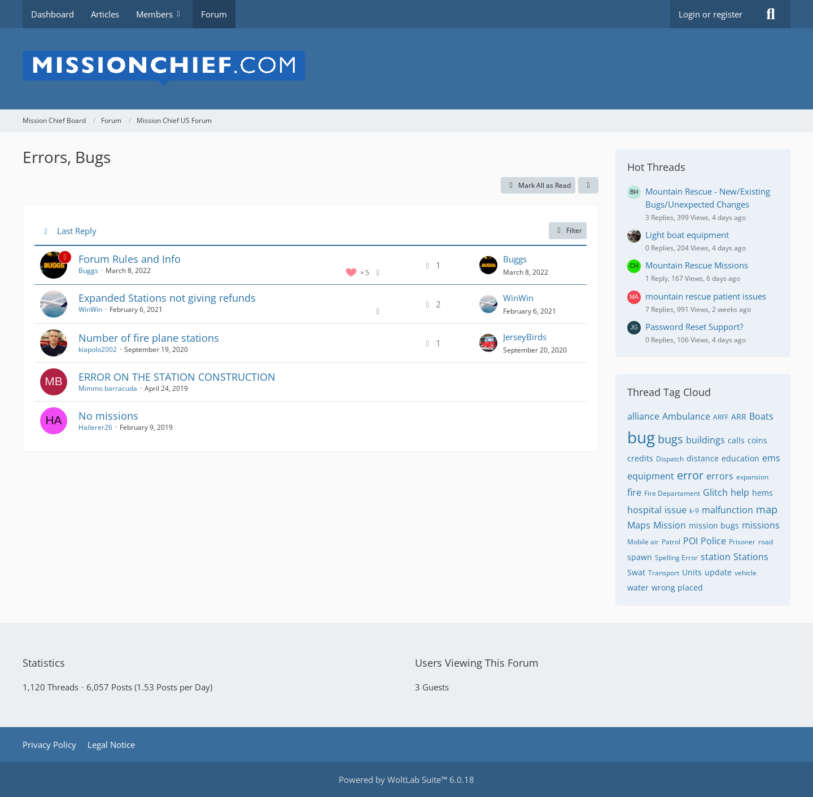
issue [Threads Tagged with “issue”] (676, 510)
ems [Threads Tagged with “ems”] (771, 458)
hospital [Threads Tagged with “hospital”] (644, 510)
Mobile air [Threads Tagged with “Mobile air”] (643, 542)
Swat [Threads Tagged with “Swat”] (636, 572)
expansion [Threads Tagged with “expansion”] (752, 477)
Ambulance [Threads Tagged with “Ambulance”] (686, 416)
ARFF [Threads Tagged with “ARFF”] (720, 417)
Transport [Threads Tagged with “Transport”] (663, 573)
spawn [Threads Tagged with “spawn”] (639, 557)
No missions (108, 415)
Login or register (710, 14)
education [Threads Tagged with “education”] (740, 458)
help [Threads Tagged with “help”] (740, 492)
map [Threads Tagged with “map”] (766, 509)
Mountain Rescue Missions (696, 265)
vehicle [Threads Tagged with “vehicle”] (746, 573)
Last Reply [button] (77, 230)
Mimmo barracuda (107, 388)
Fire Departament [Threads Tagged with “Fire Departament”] (672, 493)
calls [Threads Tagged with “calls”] (736, 440)
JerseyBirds (525, 336)
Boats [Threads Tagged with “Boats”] (761, 416)
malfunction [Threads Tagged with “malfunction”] (727, 510)
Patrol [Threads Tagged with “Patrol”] (671, 542)
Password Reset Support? (694, 326)
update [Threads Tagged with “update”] (718, 572)
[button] (588, 185)
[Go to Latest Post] (488, 265)
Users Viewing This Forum (477, 663)
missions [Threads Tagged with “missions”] (761, 525)
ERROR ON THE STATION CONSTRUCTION (177, 377)
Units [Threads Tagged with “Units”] (692, 572)
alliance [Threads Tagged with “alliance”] (643, 416)
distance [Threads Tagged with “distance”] (703, 458)
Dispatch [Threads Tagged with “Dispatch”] (670, 459)
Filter (567, 230)
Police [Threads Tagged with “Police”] (713, 541)
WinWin (90, 309)
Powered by (406, 779)
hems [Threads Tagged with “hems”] (762, 492)
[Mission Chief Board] (406, 69)
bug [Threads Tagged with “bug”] (641, 437)
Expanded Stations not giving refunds (167, 298)
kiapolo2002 (97, 349)
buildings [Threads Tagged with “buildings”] (705, 440)
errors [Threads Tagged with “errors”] (719, 476)
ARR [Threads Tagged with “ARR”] (738, 416)
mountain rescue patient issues (705, 296)
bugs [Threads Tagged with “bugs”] (670, 439)
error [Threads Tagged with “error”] (690, 475)
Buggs (88, 270)
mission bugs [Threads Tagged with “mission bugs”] (714, 525)
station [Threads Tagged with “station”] (716, 557)
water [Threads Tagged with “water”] (638, 587)
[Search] (770, 14)
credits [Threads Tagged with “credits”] (640, 458)
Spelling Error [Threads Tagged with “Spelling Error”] (676, 557)
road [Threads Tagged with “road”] (765, 542)
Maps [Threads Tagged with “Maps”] (638, 525)
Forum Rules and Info (129, 259)
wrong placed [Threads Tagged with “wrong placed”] (677, 587)
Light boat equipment (687, 234)
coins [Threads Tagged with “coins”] (757, 440)
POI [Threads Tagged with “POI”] (690, 541)
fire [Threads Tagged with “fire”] (634, 492)
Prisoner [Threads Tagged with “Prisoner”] (742, 542)
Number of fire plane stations (148, 338)
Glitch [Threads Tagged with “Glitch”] (715, 492)
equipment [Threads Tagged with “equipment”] (650, 476)
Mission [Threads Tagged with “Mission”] (669, 525)
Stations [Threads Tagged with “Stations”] (750, 557)
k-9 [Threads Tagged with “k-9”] (694, 511)
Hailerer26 (95, 427)
